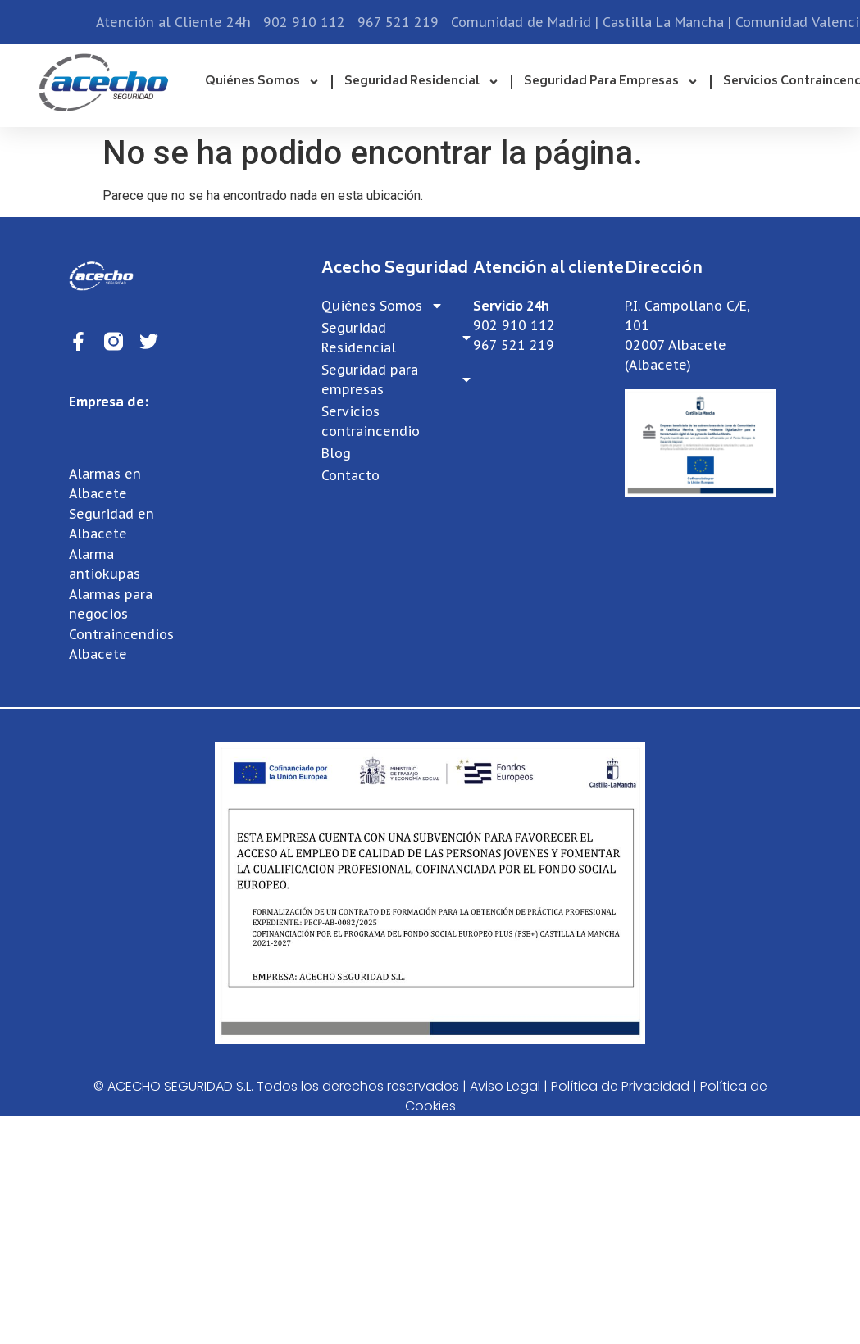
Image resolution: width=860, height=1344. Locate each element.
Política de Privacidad (620, 1086)
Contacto (350, 475)
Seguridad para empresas (611, 82)
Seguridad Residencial (421, 82)
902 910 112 (514, 325)
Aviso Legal (505, 1086)
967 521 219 (513, 345)
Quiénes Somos (262, 82)
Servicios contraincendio (370, 421)
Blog (336, 453)
